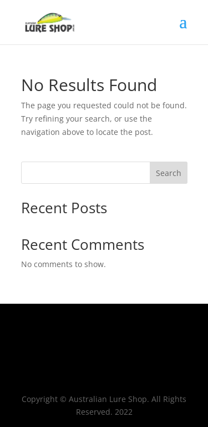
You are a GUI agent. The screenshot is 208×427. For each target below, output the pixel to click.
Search (168, 173)
